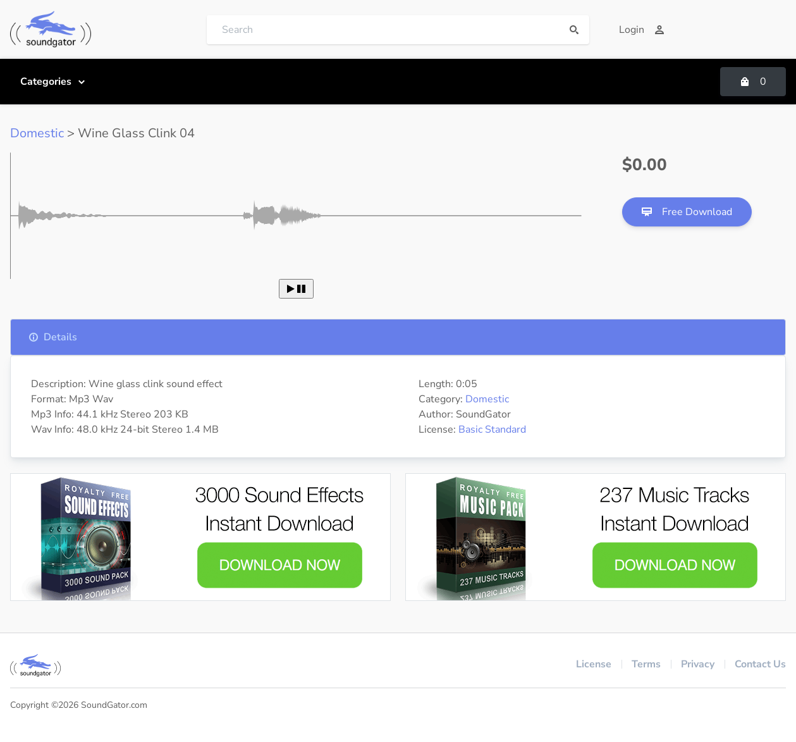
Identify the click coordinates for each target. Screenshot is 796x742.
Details (52, 337)
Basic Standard (492, 429)
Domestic (37, 133)
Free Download (687, 212)
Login (641, 30)
